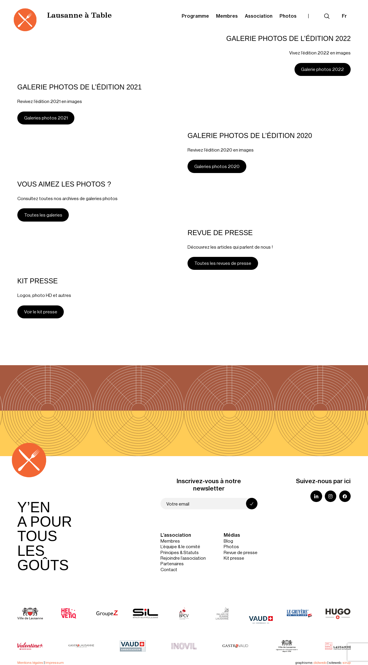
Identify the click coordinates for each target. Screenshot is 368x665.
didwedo (320, 662)
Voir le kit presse (40, 311)
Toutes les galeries (43, 214)
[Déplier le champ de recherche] (326, 16)
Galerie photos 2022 (322, 69)
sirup (346, 662)
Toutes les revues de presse (222, 263)
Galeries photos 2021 (46, 117)
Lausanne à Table (79, 16)
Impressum (54, 662)
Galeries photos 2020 (217, 166)
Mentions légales (30, 662)
